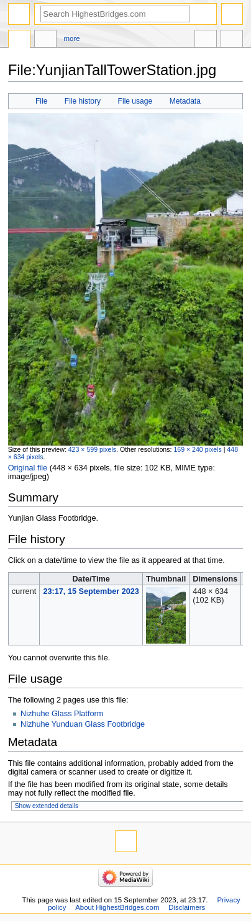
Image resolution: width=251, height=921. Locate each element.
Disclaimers (186, 907)
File (41, 101)
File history (83, 101)
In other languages (205, 40)
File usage (135, 101)
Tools (231, 40)
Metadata (185, 101)
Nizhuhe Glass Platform (62, 713)
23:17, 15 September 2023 (91, 591)
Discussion (45, 40)
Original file (27, 468)
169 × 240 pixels (197, 449)
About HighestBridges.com (117, 907)
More (72, 38)
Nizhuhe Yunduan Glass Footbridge (83, 724)
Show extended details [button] (46, 805)
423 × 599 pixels (92, 449)
